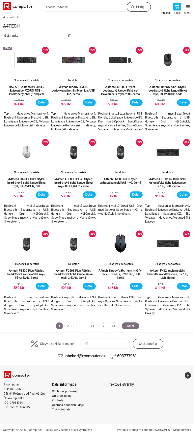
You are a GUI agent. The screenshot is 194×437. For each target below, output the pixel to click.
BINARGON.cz (161, 430)
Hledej (140, 7)
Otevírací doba (61, 396)
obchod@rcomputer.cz (85, 356)
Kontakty (58, 400)
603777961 (127, 356)
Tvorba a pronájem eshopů (134, 430)
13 (113, 326)
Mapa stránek (182, 430)
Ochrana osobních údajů (68, 405)
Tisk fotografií (61, 409)
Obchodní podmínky (65, 391)
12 (103, 326)
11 (92, 326)
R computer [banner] (20, 6)
